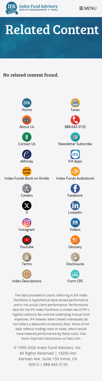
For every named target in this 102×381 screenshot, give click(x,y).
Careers (27, 190)
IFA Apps (75, 156)
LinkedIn (75, 208)
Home (27, 105)
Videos (75, 225)
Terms (27, 259)
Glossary (75, 242)
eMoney (26, 156)
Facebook (75, 190)
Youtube (27, 242)
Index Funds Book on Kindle (27, 173)
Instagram (27, 225)
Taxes (75, 105)
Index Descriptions (27, 276)
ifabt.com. (74, 338)
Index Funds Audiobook (75, 173)
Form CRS (75, 276)
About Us (26, 122)
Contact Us (26, 139)
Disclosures (75, 259)
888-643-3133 (75, 122)
